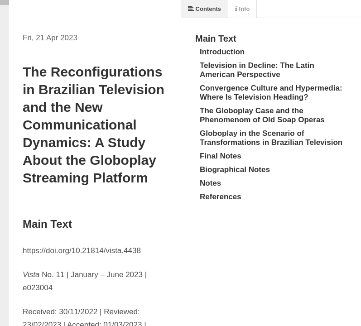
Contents (204, 8)
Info (242, 8)
